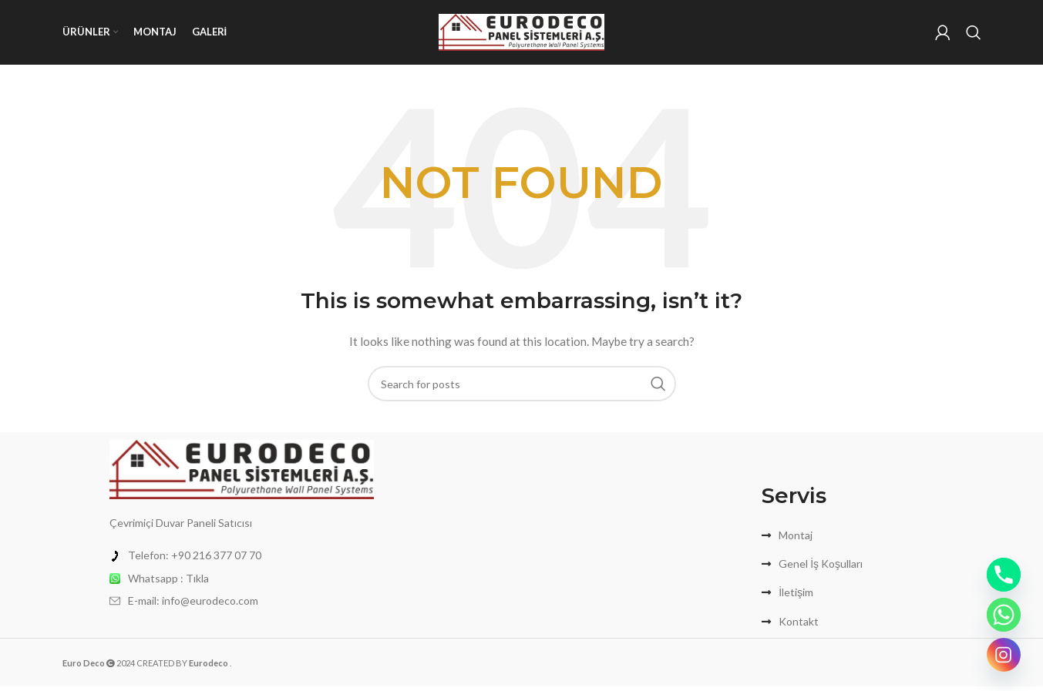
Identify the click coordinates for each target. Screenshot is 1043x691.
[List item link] (241, 560)
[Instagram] (1004, 655)
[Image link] (241, 472)
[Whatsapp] (1004, 615)
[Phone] (1004, 575)
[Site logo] (521, 33)
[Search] (973, 34)
